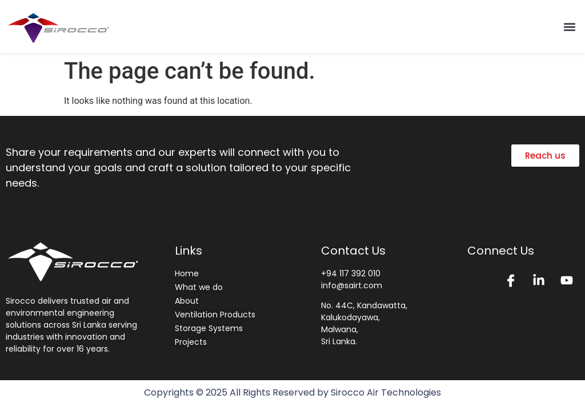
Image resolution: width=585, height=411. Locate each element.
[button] (569, 26)
